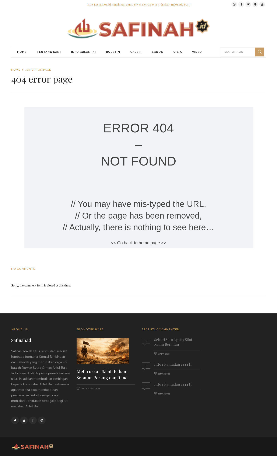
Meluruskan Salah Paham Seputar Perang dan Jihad (102, 374)
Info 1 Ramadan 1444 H (173, 364)
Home (15, 69)
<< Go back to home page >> (138, 242)
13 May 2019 (163, 354)
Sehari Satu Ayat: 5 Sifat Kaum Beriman (173, 341)
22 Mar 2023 (164, 374)
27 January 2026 (90, 388)
